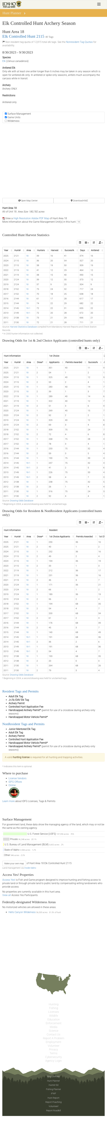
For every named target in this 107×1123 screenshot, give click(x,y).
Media (53, 1027)
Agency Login (53, 1060)
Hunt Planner (53, 1081)
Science (53, 1030)
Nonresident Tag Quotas (79, 41)
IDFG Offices (15, 781)
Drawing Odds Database (21, 500)
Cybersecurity (53, 1057)
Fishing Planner (53, 1089)
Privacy (53, 1049)
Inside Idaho (30, 868)
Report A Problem (53, 1038)
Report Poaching (53, 1102)
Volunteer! (53, 1106)
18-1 (28, 308)
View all (6, 895)
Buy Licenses (53, 1076)
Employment (53, 1042)
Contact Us (53, 1034)
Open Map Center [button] (28, 200)
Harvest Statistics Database (23, 327)
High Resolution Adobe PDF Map (31, 218)
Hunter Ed (53, 1085)
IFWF (53, 1093)
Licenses (53, 1011)
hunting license (21, 757)
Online (12, 785)
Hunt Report (53, 1098)
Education (53, 1019)
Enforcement (53, 1023)
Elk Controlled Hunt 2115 (23, 36)
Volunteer (53, 1045)
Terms (53, 1053)
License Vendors (17, 778)
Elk (4, 61)
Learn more (8, 801)
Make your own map (14, 863)
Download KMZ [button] (79, 200)
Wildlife (53, 1015)
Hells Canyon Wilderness (22, 912)
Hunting (53, 1004)
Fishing (53, 1008)
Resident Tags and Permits (20, 691)
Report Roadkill (53, 1110)
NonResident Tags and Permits (23, 724)
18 (79, 222)
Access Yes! (8, 879)
